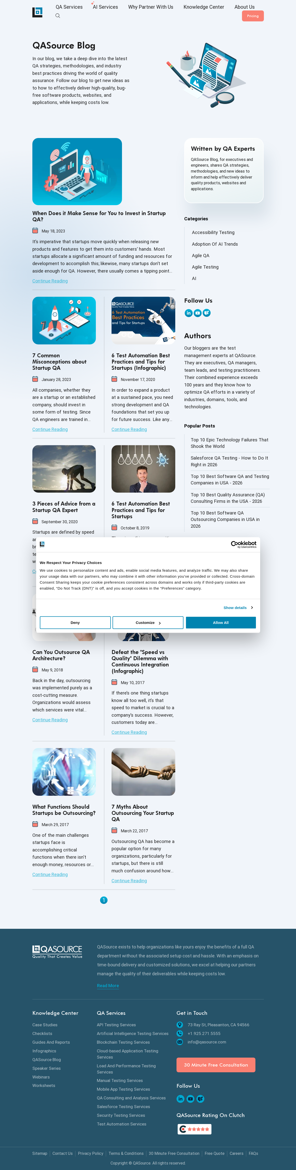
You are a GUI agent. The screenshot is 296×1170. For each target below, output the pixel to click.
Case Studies (45, 1024)
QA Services (66, 13)
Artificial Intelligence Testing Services (133, 1033)
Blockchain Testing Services (123, 1042)
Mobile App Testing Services (123, 1089)
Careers (236, 1153)
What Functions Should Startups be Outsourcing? (64, 810)
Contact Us (63, 1153)
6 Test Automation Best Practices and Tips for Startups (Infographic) (141, 361)
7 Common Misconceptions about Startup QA (59, 361)
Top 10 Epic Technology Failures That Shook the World (229, 443)
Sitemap (39, 1153)
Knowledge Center (176, 13)
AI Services (95, 13)
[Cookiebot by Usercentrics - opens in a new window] (234, 544)
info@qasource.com (201, 1042)
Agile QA (200, 255)
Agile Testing (205, 267)
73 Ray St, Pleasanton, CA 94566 (213, 1025)
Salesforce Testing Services (123, 1106)
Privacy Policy (90, 1153)
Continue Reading (50, 280)
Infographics (44, 1050)
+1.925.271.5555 (199, 1033)
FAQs (253, 1153)
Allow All (221, 622)
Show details (235, 608)
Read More (108, 985)
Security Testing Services (121, 1115)
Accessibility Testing (213, 232)
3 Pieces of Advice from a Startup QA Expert (63, 507)
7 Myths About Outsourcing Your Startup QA (143, 813)
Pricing (253, 12)
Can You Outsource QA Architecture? (61, 655)
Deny (75, 622)
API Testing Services (116, 1024)
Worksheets (43, 1085)
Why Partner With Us (133, 13)
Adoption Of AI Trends (215, 244)
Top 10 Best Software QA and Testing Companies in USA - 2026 (230, 479)
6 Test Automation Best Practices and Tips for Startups (141, 510)
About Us (210, 13)
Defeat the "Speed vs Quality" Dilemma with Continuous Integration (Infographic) (140, 661)
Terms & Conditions (126, 1153)
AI (194, 278)
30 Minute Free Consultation (216, 1065)
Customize (148, 622)
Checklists (42, 1033)
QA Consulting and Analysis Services (131, 1097)
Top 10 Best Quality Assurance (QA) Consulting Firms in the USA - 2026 (228, 498)
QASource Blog (46, 1059)
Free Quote (215, 1153)
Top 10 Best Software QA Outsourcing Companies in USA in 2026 (225, 519)
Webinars (41, 1077)
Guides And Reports (51, 1042)
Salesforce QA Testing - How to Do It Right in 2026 (229, 461)
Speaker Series (46, 1068)
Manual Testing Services (120, 1080)
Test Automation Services (121, 1124)
